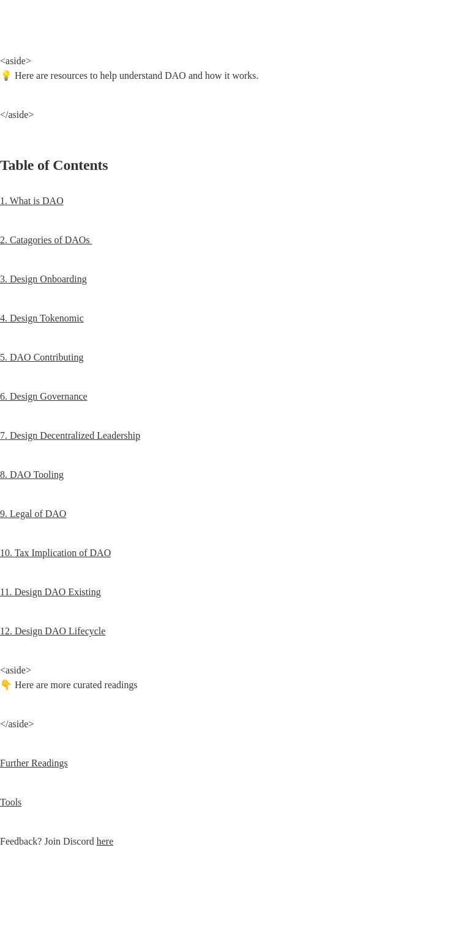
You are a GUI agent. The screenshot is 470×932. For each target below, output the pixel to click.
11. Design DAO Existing (50, 592)
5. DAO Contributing (41, 357)
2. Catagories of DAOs (46, 240)
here (105, 841)
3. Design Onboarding (43, 279)
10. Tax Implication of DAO (55, 553)
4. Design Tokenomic (42, 318)
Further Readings (34, 763)
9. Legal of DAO (33, 513)
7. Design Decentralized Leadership (70, 435)
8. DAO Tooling (32, 474)
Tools (10, 802)
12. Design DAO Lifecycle (52, 631)
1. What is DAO (32, 201)
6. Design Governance (44, 396)
